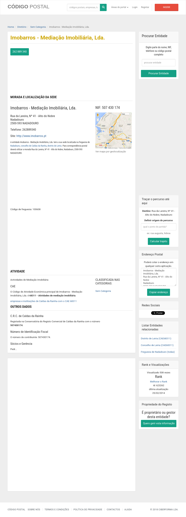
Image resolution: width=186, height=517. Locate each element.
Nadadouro (15, 146)
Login (135, 7)
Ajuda (128, 509)
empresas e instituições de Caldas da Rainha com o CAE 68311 (43, 301)
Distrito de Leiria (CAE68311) (156, 338)
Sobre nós (34, 509)
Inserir (166, 7)
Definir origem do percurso (158, 220)
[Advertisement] (103, 70)
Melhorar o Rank (158, 381)
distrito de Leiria (55, 146)
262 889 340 (20, 51)
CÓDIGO (28, 6)
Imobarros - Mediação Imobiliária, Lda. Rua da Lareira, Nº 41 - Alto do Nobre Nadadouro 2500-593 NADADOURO (159, 277)
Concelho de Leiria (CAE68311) (157, 345)
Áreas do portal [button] (120, 7)
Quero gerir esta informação (159, 423)
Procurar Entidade (159, 73)
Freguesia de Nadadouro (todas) (158, 352)
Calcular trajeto (158, 241)
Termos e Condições (57, 509)
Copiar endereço (158, 292)
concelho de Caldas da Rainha (33, 146)
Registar (145, 7)
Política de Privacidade (88, 509)
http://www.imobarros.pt (31, 136)
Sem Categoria (103, 291)
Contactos (113, 509)
